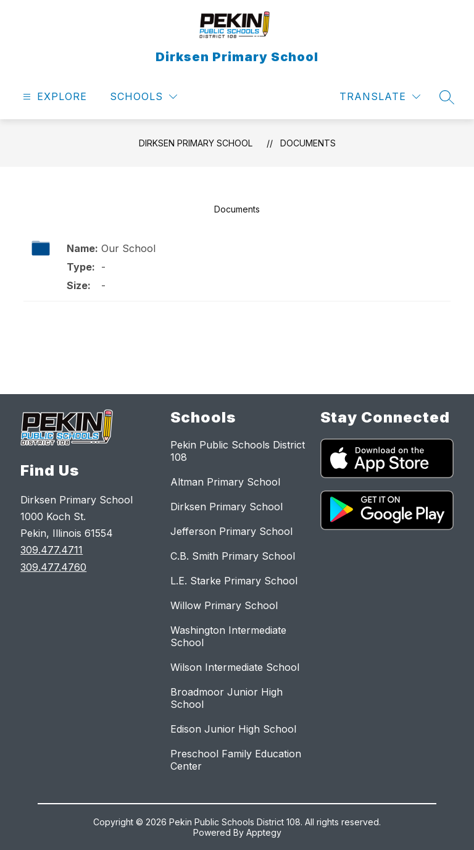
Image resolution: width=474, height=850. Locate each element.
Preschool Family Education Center (235, 759)
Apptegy (263, 832)
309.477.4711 (51, 550)
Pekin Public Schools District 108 (237, 451)
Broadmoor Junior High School (226, 698)
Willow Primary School (224, 605)
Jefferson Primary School (231, 531)
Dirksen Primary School (195, 143)
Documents (308, 143)
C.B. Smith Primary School (232, 556)
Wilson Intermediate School (234, 667)
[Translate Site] (379, 96)
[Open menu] (53, 96)
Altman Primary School (225, 482)
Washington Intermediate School (228, 636)
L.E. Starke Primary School (233, 580)
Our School (128, 248)
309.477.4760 (53, 567)
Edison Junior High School (233, 729)
